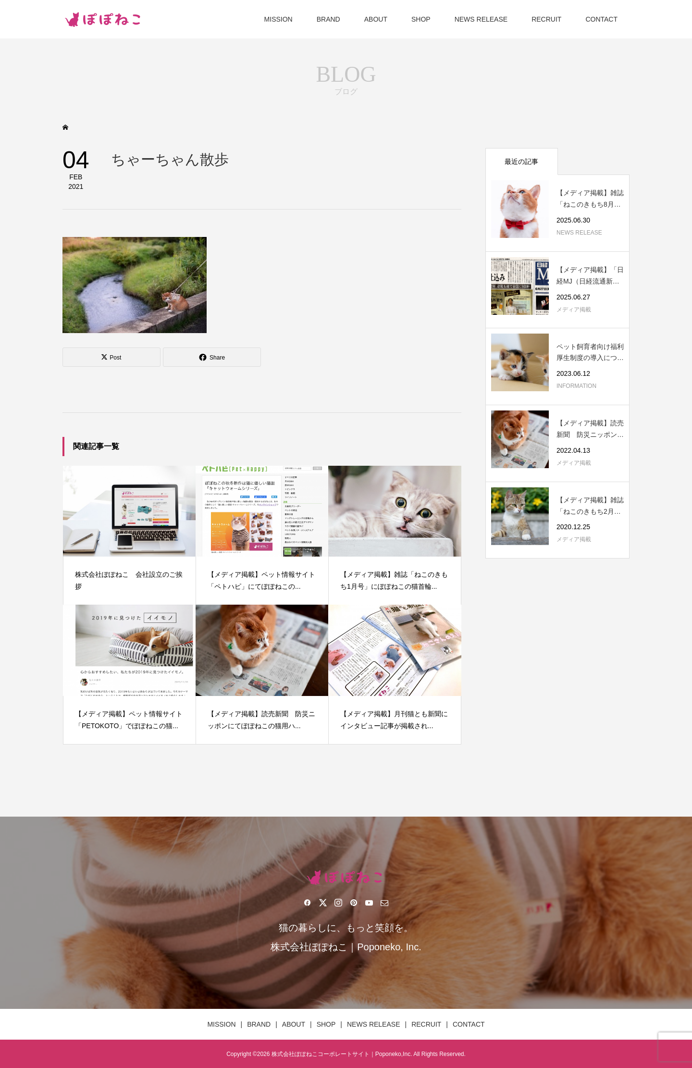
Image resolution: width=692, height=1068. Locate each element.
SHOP (421, 19)
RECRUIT (546, 19)
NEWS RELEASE (481, 19)
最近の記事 (521, 161)
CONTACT (601, 19)
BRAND (328, 19)
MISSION (278, 19)
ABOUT (375, 19)
